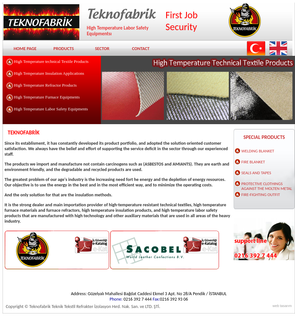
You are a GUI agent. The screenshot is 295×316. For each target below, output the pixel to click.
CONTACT (141, 48)
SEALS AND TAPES (256, 172)
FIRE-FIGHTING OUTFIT (260, 194)
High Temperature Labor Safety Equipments (51, 109)
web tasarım (282, 306)
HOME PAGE (24, 48)
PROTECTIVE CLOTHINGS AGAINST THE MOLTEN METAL (266, 185)
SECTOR (102, 48)
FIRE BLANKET (253, 161)
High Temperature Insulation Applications (49, 73)
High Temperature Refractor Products (45, 85)
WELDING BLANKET (257, 151)
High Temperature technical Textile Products (51, 61)
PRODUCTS (63, 48)
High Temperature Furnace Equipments (47, 97)
